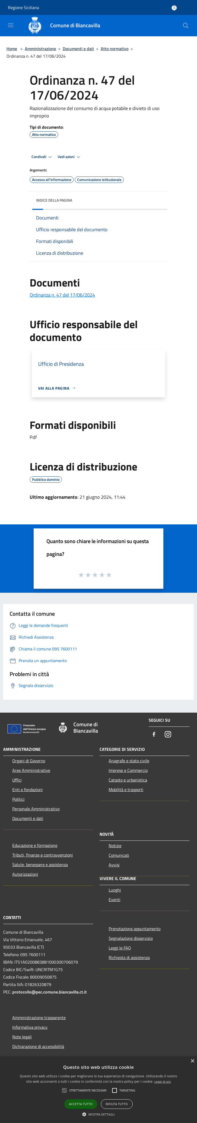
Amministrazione (40, 48)
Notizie (115, 845)
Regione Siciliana (23, 7)
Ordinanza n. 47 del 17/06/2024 (62, 295)
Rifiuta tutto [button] (117, 1104)
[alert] (98, 1090)
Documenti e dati (78, 48)
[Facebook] (154, 734)
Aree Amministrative (31, 770)
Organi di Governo (28, 760)
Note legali (22, 1037)
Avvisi (114, 865)
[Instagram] (168, 734)
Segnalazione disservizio (131, 938)
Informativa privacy (30, 1027)
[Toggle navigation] (10, 25)
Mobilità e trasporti (126, 789)
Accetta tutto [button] (81, 1104)
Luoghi (115, 890)
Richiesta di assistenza (129, 957)
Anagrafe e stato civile (129, 760)
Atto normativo (114, 48)
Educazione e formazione (34, 845)
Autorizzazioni (25, 874)
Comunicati (119, 855)
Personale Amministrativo (36, 809)
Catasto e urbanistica (128, 780)
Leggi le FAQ (120, 948)
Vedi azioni (70, 157)
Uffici (17, 780)
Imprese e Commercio (128, 770)
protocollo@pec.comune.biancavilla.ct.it (49, 992)
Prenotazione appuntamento (134, 928)
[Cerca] (186, 25)
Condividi (42, 157)
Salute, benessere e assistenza (40, 864)
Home (11, 48)
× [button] (192, 1061)
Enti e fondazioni (27, 789)
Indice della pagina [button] (54, 200)
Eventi (114, 899)
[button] (98, 1114)
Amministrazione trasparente (39, 1017)
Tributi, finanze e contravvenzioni (42, 855)
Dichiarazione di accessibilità (38, 1046)
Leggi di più (162, 1081)
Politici (18, 799)
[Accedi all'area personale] (174, 8)
